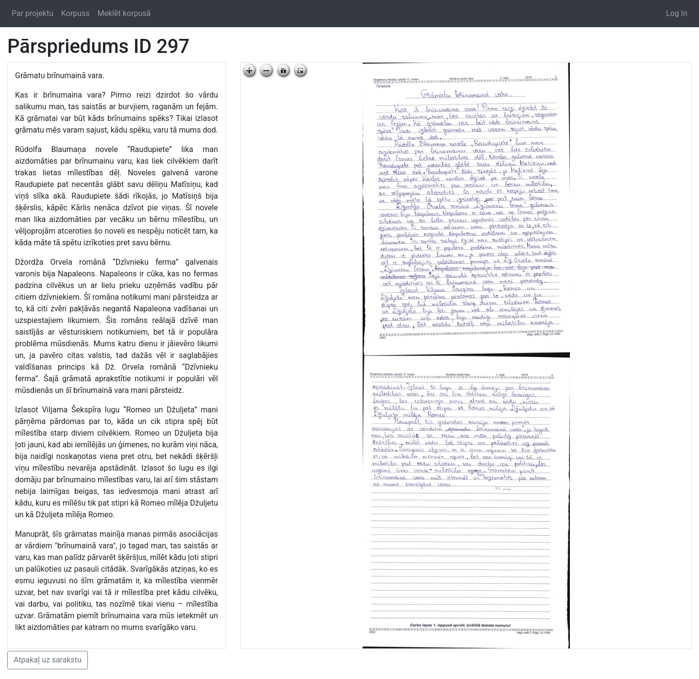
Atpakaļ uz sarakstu (48, 659)
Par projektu (32, 13)
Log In (676, 13)
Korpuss (75, 13)
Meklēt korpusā (124, 13)
